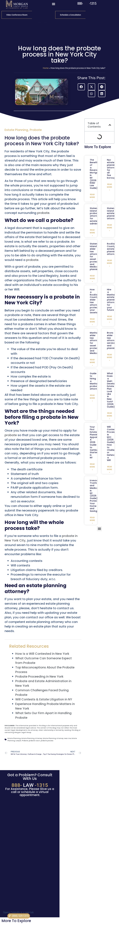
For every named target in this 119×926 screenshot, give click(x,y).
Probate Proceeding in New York (39, 676)
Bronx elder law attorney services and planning (112, 340)
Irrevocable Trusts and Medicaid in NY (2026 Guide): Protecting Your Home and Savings (96, 496)
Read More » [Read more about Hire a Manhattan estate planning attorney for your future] (109, 319)
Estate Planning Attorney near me (57, 738)
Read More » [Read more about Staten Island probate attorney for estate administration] (92, 233)
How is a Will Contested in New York (42, 654)
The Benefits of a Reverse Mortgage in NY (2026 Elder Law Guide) (95, 174)
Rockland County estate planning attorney (112, 248)
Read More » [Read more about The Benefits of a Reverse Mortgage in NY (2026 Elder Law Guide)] (92, 197)
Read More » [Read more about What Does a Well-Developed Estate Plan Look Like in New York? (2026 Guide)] (109, 416)
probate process (47, 741)
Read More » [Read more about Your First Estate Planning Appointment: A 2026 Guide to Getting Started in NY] (92, 467)
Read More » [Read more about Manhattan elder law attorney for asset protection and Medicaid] (92, 362)
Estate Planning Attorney (31, 738)
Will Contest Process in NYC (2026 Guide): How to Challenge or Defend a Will (112, 443)
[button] (53, 3)
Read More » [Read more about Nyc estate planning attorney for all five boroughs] (109, 187)
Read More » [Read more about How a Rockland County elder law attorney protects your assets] (92, 322)
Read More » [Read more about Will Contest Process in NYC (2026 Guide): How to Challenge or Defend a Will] (109, 469)
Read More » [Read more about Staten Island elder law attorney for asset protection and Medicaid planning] (92, 278)
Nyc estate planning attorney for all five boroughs (112, 168)
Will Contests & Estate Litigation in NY (43, 699)
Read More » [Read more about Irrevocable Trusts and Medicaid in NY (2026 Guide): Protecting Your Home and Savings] (92, 520)
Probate (36, 130)
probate (43, 213)
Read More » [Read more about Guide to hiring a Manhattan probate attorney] (92, 398)
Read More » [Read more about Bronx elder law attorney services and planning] (109, 357)
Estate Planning (16, 130)
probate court (34, 741)
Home (45, 68)
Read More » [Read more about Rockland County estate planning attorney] (109, 263)
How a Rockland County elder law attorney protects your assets (95, 301)
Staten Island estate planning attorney (112, 213)
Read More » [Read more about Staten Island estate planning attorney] (109, 228)
